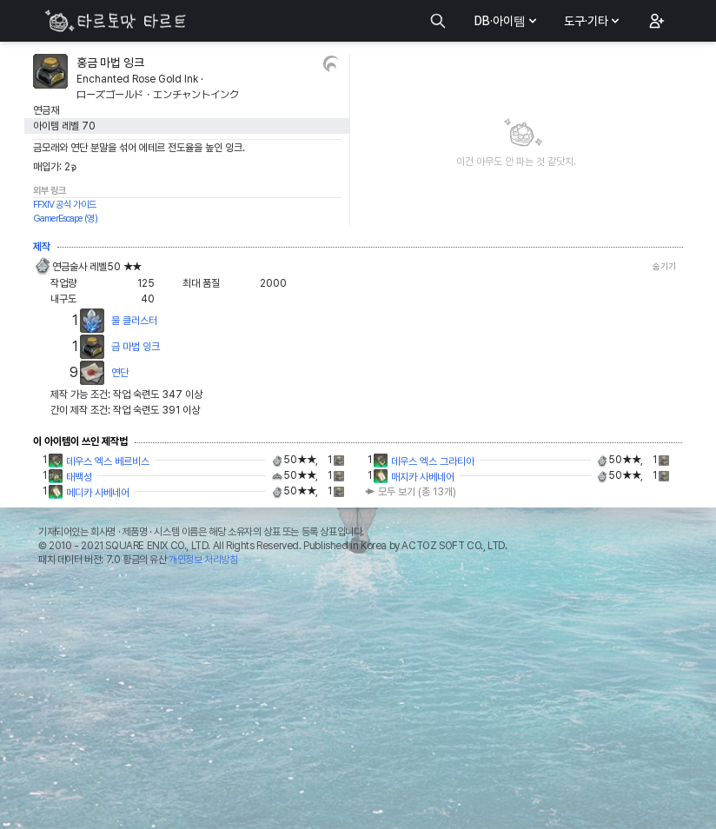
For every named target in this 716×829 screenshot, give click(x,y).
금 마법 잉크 (135, 347)
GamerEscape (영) (65, 218)
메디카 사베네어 (97, 493)
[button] (655, 21)
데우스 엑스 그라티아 (432, 461)
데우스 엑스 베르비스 (107, 461)
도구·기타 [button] (593, 21)
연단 (120, 373)
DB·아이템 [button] (507, 21)
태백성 (79, 477)
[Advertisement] (358, 702)
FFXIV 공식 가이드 (64, 204)
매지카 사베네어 (422, 477)
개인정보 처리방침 (203, 560)
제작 (41, 247)
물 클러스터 (134, 321)
